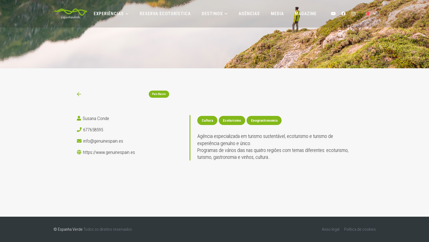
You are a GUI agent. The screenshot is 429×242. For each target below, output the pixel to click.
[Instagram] (353, 14)
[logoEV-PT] (70, 13)
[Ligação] (79, 94)
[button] (126, 14)
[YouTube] (333, 14)
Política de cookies (360, 229)
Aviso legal (330, 229)
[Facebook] (343, 14)
